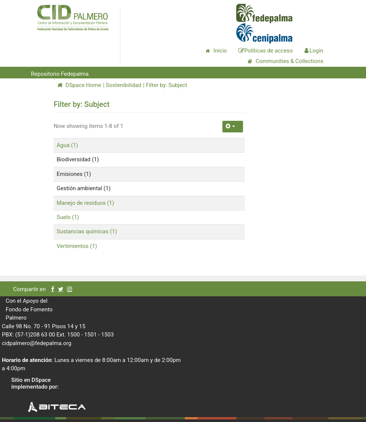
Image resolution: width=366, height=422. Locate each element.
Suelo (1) (68, 217)
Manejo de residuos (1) (85, 203)
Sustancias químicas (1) (87, 231)
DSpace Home (79, 85)
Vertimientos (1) (77, 246)
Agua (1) (67, 145)
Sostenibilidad (123, 85)
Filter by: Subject (166, 85)
